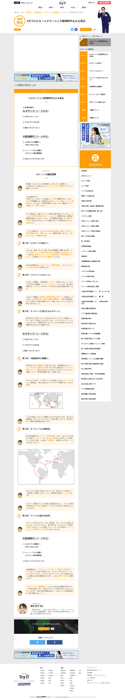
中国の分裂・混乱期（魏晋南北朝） (93, 206)
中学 (41, 668)
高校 (62, 668)
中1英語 (42, 670)
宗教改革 (84, 256)
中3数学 (42, 683)
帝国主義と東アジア (87, 328)
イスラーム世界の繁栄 (88, 251)
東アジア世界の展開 (87, 236)
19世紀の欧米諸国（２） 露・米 (93, 296)
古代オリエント (86, 176)
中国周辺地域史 (86, 246)
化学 (71, 680)
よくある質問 (91, 678)
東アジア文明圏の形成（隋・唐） (92, 211)
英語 (40, 7)
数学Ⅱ (63, 678)
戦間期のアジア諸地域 (88, 354)
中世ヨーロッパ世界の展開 (90, 226)
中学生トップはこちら (27, 2)
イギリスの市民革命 (87, 271)
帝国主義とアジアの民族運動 (90, 333)
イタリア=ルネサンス (96, 71)
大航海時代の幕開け (95, 86)
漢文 (80, 673)
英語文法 (63, 670)
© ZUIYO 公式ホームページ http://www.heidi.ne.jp (49, 697)
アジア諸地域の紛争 (87, 389)
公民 (49, 683)
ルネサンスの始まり (95, 63)
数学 (51, 7)
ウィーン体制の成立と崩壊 (90, 286)
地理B (71, 691)
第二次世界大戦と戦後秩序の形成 (92, 364)
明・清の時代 (85, 241)
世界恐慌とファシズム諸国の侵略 (92, 359)
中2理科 (50, 673)
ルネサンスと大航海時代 (87, 49)
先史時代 (84, 171)
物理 (71, 678)
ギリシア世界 (85, 181)
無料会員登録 (104, 3)
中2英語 (42, 673)
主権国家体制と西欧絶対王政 (90, 261)
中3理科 (50, 675)
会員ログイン (91, 2)
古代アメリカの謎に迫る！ (98, 102)
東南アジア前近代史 (87, 196)
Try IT (62, 2)
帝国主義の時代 (86, 318)
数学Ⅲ (63, 680)
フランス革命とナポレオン (90, 281)
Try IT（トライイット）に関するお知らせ (99, 683)
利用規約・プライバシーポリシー (96, 675)
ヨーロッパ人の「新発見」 (98, 94)
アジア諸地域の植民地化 (89, 313)
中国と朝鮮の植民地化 (88, 308)
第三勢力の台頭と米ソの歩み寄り (92, 379)
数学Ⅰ (63, 675)
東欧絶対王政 (85, 266)
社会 (73, 7)
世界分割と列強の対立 (88, 323)
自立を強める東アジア (88, 384)
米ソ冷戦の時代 (86, 369)
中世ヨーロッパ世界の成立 (90, 221)
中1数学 (42, 678)
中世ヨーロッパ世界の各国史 (90, 231)
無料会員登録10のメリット (94, 670)
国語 (84, 7)
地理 (49, 678)
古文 (80, 670)
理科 (62, 7)
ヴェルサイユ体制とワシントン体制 (93, 343)
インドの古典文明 (87, 191)
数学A (62, 683)
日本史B (72, 685)
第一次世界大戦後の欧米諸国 (90, 348)
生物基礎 (72, 675)
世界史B (72, 688)
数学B (62, 685)
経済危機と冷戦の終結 (88, 394)
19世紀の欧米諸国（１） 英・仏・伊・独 (95, 291)
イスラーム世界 (86, 216)
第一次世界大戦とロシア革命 (90, 338)
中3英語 (42, 675)
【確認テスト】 (94, 110)
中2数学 (42, 680)
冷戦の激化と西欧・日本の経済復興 (93, 374)
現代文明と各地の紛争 (88, 399)
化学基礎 (72, 673)
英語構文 (63, 673)
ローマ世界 (85, 186)
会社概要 (89, 672)
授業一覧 (89, 680)
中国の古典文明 (86, 201)
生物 (71, 683)
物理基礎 (72, 670)
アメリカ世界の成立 (87, 276)
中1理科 (50, 670)
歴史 (49, 680)
